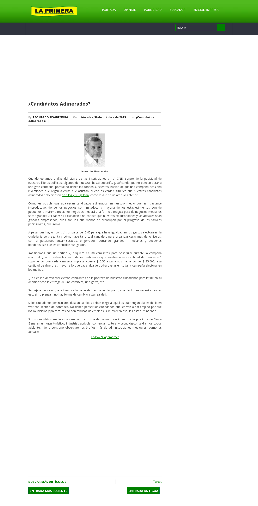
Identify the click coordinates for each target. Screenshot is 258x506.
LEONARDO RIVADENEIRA (50, 117)
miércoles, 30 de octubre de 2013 (102, 117)
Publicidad (153, 10)
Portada (109, 10)
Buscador (177, 10)
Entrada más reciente (48, 491)
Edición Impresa (206, 10)
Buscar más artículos (47, 482)
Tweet (157, 481)
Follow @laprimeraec (105, 337)
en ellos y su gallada (75, 195)
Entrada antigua (143, 491)
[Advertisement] (95, 68)
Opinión (130, 10)
